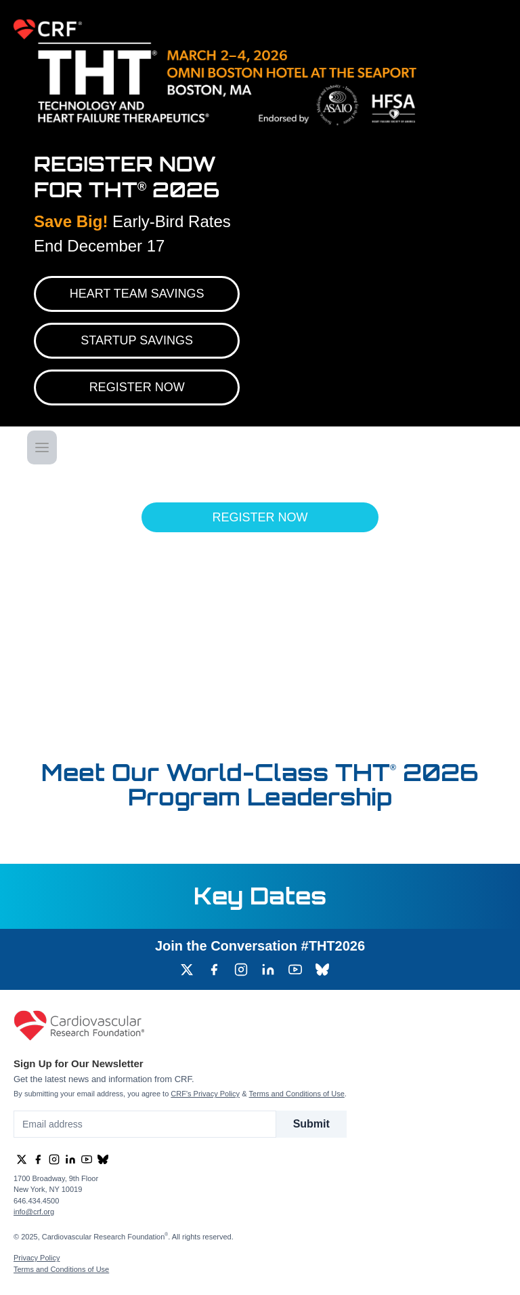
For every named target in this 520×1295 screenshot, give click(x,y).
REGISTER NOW (137, 387)
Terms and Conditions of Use (297, 1094)
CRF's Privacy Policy (205, 1094)
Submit (311, 1124)
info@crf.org (34, 1212)
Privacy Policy (37, 1258)
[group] (186, 969)
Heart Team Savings (137, 293)
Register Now (259, 517)
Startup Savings (137, 340)
